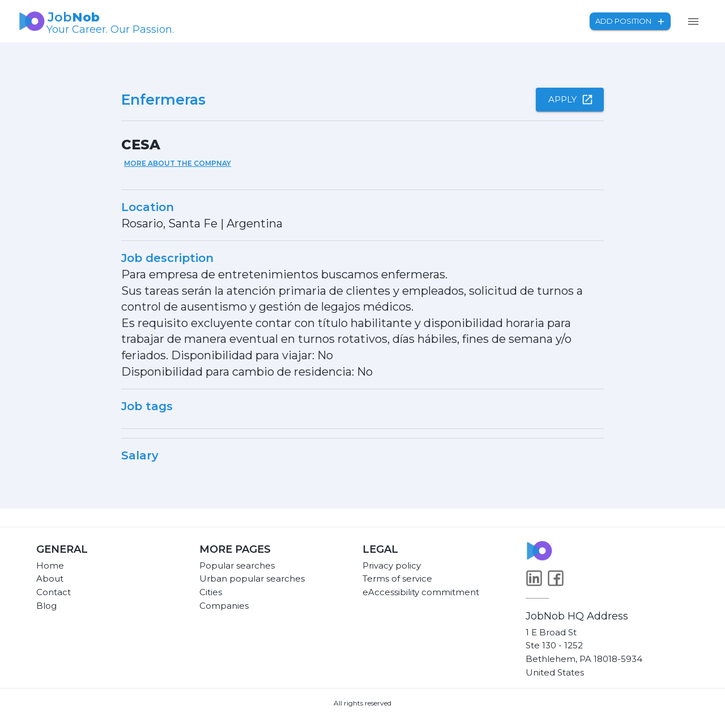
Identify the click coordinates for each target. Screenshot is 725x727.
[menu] (693, 21)
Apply (570, 99)
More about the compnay (177, 163)
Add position (630, 21)
